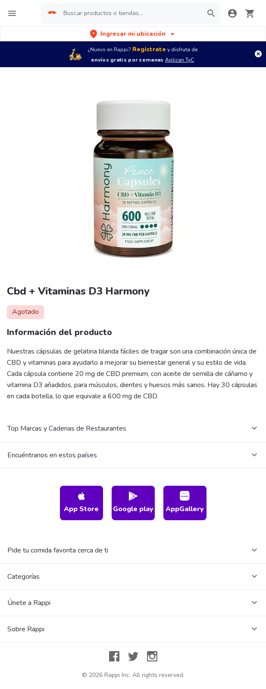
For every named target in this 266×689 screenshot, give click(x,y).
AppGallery (185, 502)
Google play (133, 502)
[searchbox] (130, 13)
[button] (133, 34)
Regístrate (149, 49)
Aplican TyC (179, 59)
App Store (81, 502)
